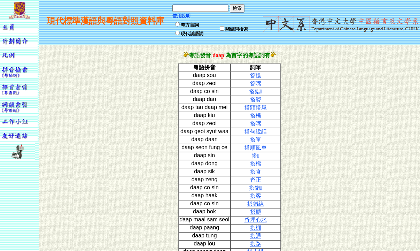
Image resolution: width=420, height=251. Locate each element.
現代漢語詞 (192, 33)
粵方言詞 (190, 25)
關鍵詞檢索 (236, 29)
